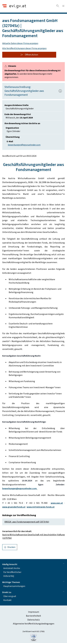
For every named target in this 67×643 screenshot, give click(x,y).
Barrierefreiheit (33, 615)
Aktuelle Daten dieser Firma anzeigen (20, 43)
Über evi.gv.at (9, 596)
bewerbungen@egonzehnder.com (24, 144)
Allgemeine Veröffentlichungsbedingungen (33, 623)
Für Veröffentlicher (12, 572)
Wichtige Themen (33, 582)
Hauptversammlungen (14, 586)
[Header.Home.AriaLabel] (14, 6)
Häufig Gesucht (33, 564)
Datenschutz (33, 619)
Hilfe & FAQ (8, 576)
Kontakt (7, 600)
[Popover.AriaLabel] (60, 91)
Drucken (9, 547)
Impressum (33, 611)
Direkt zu (33, 592)
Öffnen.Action (29, 54)
